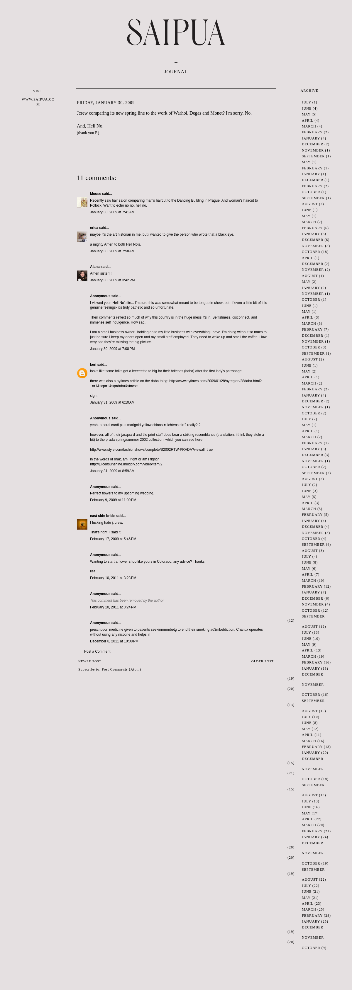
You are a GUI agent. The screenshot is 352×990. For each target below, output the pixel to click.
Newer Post (89, 661)
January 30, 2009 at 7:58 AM (112, 251)
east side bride (102, 516)
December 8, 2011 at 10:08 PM (114, 641)
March (309, 126)
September (313, 156)
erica (94, 228)
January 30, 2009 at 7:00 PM (112, 349)
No (248, 112)
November (313, 150)
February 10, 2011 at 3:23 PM (113, 578)
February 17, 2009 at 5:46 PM (113, 539)
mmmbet (168, 629)
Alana (95, 267)
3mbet (219, 629)
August (310, 204)
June (307, 108)
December (312, 144)
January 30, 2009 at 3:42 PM (112, 280)
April (307, 120)
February (312, 132)
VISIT (38, 98)
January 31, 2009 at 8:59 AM (112, 471)
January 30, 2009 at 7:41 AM (112, 212)
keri (93, 365)
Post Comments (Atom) (121, 669)
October (311, 192)
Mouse (95, 194)
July (306, 102)
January (311, 138)
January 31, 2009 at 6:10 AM (112, 402)
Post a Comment (97, 651)
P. (96, 133)
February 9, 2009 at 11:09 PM (113, 500)
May (306, 114)
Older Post (262, 661)
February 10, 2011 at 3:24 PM (113, 607)
